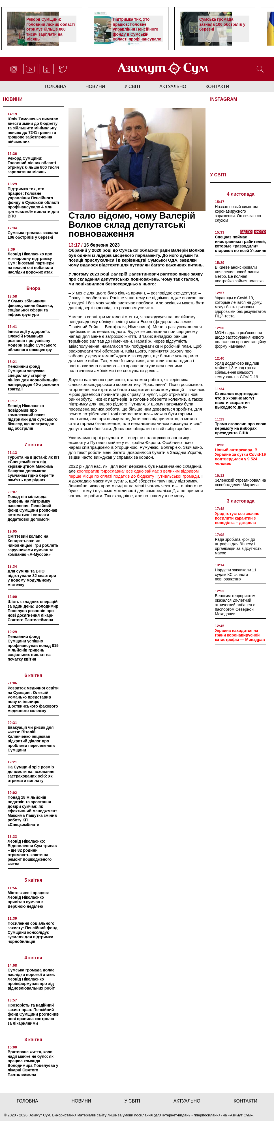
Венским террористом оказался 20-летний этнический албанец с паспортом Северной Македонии (235, 604)
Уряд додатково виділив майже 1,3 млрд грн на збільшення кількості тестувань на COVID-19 (237, 370)
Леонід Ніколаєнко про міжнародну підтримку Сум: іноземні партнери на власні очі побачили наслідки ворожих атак (31, 263)
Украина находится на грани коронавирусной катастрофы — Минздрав (240, 635)
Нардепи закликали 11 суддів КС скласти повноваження (235, 574)
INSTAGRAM (223, 99)
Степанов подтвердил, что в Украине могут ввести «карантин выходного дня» (237, 400)
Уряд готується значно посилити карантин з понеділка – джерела (237, 518)
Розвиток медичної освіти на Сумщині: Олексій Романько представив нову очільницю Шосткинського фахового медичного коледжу (33, 699)
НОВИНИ (13, 99)
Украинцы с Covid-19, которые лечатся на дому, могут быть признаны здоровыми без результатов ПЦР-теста (240, 307)
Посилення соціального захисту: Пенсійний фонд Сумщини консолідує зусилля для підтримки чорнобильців (32, 932)
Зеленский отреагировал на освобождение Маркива (240, 482)
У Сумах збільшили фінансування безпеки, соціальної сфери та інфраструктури (30, 308)
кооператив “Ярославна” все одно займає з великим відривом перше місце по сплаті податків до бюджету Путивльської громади (133, 473)
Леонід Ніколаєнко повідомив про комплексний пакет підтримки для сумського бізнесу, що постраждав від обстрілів (32, 417)
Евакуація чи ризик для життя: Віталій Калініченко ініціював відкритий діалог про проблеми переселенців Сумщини (31, 738)
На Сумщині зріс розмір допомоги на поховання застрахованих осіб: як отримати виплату (31, 774)
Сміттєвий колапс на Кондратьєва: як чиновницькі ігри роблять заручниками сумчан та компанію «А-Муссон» (33, 545)
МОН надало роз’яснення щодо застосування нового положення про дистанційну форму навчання (240, 339)
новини (95, 86)
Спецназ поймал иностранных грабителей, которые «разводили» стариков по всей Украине (240, 244)
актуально (172, 86)
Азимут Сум (240, 1115)
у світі (132, 86)
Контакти (217, 86)
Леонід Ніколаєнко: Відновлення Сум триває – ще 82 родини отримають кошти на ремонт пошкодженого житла (32, 852)
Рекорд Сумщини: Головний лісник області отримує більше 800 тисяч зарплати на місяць (50, 29)
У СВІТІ (218, 174)
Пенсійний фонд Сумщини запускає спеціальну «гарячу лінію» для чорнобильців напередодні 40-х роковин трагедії (33, 377)
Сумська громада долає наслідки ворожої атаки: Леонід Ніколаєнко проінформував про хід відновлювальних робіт (31, 979)
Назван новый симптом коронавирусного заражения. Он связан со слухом (238, 213)
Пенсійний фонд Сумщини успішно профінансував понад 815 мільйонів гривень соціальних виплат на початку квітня (33, 647)
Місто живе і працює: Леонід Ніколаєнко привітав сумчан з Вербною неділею (28, 899)
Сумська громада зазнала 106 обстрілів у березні (222, 24)
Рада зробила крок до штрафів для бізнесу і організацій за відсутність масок (238, 546)
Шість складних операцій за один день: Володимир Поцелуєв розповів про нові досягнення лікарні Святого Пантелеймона (33, 610)
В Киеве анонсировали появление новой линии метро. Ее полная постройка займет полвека (239, 274)
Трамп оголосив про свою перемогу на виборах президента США (240, 428)
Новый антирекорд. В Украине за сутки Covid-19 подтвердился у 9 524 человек (240, 457)
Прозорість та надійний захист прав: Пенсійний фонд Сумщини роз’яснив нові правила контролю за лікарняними (33, 1014)
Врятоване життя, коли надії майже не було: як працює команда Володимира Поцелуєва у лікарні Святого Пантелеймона (33, 1063)
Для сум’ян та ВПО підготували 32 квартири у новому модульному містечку (32, 578)
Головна (55, 86)
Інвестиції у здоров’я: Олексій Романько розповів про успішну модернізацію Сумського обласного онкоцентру (32, 340)
